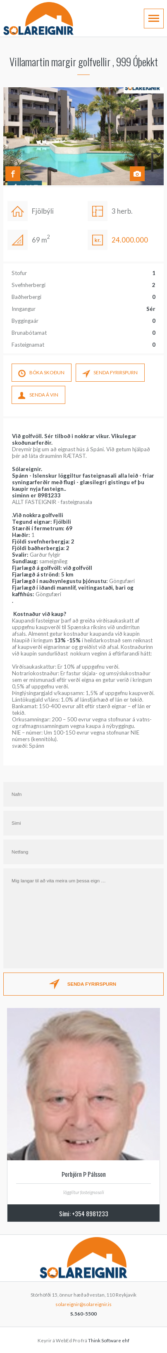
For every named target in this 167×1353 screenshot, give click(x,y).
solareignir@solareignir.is (83, 1304)
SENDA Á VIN (38, 396)
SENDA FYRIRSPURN (110, 374)
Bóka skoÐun (41, 374)
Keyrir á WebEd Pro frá (83, 1340)
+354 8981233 (90, 1213)
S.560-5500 (83, 1313)
